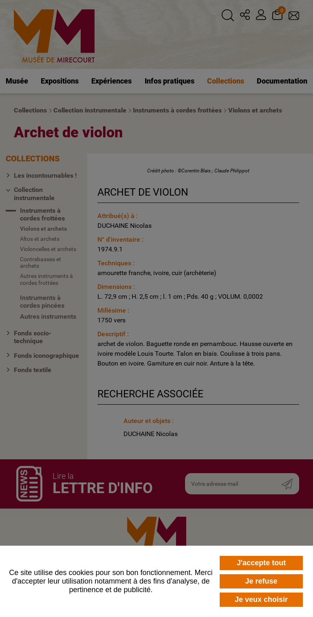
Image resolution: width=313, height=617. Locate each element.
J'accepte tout (261, 563)
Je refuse (261, 581)
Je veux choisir (261, 599)
